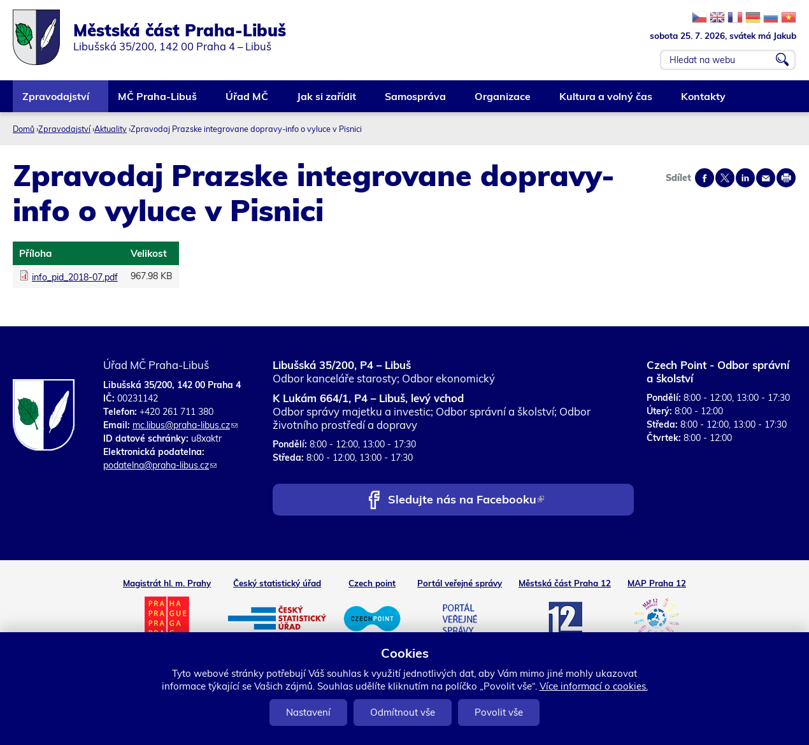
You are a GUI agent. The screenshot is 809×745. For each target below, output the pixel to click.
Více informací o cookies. (594, 686)
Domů (23, 129)
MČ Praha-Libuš (158, 101)
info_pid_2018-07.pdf (75, 277)
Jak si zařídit (327, 101)
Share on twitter (724, 177)
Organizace (503, 101)
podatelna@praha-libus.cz (160, 465)
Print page (786, 177)
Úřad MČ (247, 101)
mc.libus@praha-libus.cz (185, 425)
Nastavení (308, 712)
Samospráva (416, 101)
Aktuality (110, 129)
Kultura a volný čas (606, 101)
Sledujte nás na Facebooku (466, 500)
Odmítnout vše (402, 712)
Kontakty (703, 101)
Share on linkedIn (745, 177)
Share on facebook (704, 177)
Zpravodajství (56, 101)
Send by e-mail (765, 177)
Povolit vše (499, 712)
